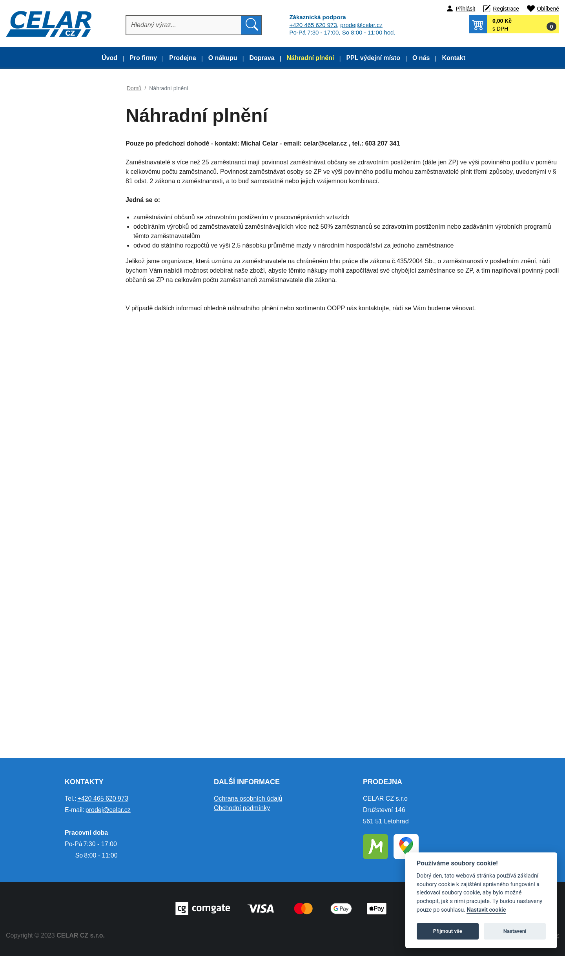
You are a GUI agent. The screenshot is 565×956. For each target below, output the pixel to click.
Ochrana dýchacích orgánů (59, 411)
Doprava (262, 58)
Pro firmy (143, 58)
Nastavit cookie (486, 910)
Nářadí (33, 624)
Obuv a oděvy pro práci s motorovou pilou (56, 271)
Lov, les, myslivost (47, 189)
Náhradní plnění (310, 58)
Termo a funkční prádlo (54, 294)
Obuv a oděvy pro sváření (57, 247)
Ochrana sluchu (44, 372)
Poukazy (35, 663)
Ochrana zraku (43, 353)
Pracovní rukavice (47, 314)
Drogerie (35, 430)
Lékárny (34, 508)
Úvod (109, 58)
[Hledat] (183, 25)
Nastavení (515, 931)
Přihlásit (465, 8)
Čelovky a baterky (47, 527)
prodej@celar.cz (361, 25)
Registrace (506, 8)
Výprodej (26, 114)
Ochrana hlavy (43, 391)
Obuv (31, 227)
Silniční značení (44, 566)
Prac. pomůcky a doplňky (57, 333)
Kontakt (453, 58)
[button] (514, 24)
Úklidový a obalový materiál (60, 450)
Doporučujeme (34, 94)
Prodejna (182, 58)
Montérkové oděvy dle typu (59, 130)
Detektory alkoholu (48, 469)
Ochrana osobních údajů (248, 798)
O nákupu (222, 58)
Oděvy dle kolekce (48, 150)
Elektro (33, 644)
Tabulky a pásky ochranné (58, 547)
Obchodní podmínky (242, 808)
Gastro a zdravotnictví (52, 169)
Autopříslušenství (46, 605)
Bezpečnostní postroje (53, 489)
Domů (134, 88)
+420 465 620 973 (313, 25)
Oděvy (32, 208)
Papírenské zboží (46, 586)
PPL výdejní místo (373, 58)
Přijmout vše (447, 931)
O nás (421, 58)
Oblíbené (548, 8)
